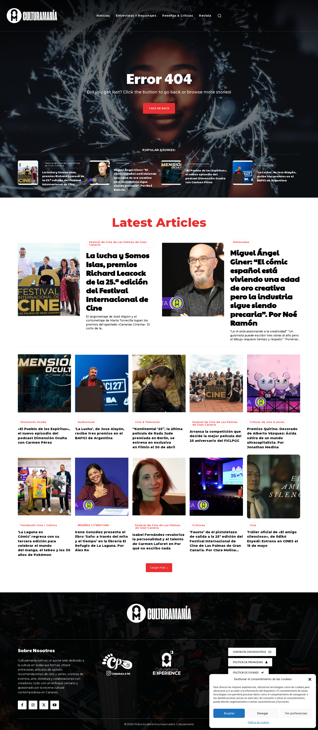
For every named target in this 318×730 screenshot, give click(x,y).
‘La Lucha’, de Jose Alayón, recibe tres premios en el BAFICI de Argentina (276, 176)
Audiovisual (266, 165)
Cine (253, 525)
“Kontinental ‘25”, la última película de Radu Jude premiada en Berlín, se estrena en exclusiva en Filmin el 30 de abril (157, 438)
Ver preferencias (296, 713)
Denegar (262, 713)
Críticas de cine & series (267, 422)
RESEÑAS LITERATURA (93, 525)
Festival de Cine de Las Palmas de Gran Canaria (62, 164)
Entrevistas (122, 163)
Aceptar (229, 713)
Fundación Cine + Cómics (38, 525)
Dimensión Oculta (198, 163)
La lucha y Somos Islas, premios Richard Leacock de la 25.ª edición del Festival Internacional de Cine (63, 178)
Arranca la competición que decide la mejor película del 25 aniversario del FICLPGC (215, 436)
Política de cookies (258, 722)
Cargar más (159, 567)
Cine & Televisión (147, 422)
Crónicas (198, 525)
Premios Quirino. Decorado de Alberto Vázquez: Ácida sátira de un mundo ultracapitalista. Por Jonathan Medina (272, 438)
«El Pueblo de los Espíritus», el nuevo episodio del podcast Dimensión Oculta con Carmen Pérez (206, 176)
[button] (310, 679)
